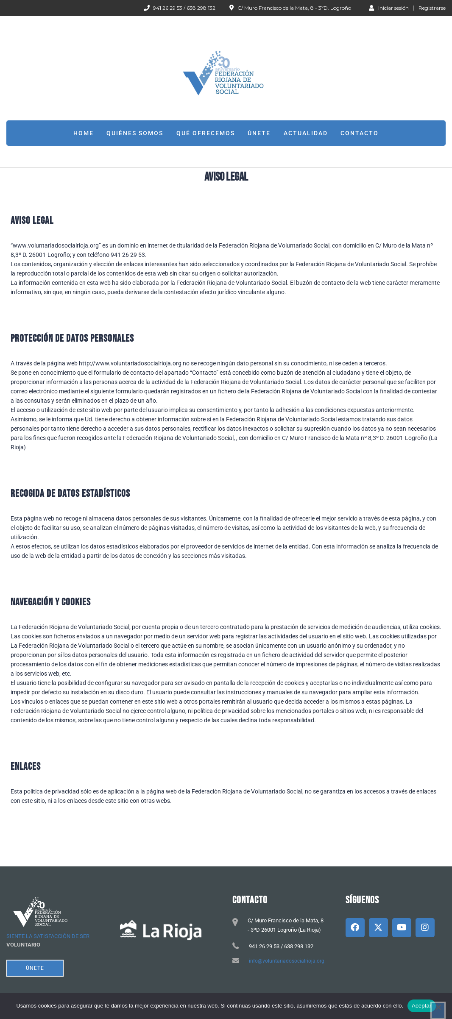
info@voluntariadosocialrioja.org (286, 961)
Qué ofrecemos (205, 133)
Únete (259, 133)
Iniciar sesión (389, 8)
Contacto (359, 133)
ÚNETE (35, 968)
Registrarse (432, 8)
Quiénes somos (134, 133)
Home (83, 133)
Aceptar (422, 1005)
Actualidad (306, 133)
